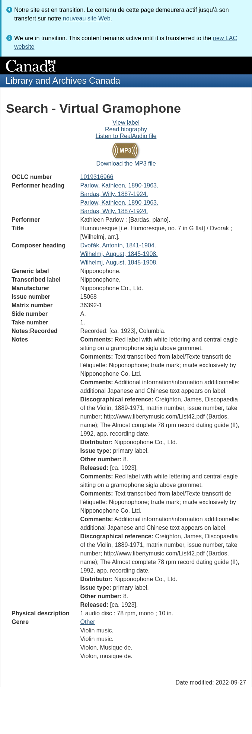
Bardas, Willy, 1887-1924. (114, 194)
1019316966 (97, 177)
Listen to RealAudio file (126, 136)
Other (87, 622)
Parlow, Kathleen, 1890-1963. (119, 185)
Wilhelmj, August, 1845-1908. (119, 254)
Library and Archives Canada (63, 81)
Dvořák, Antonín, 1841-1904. (118, 245)
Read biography (126, 129)
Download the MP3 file (126, 163)
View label (126, 122)
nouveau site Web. (87, 18)
